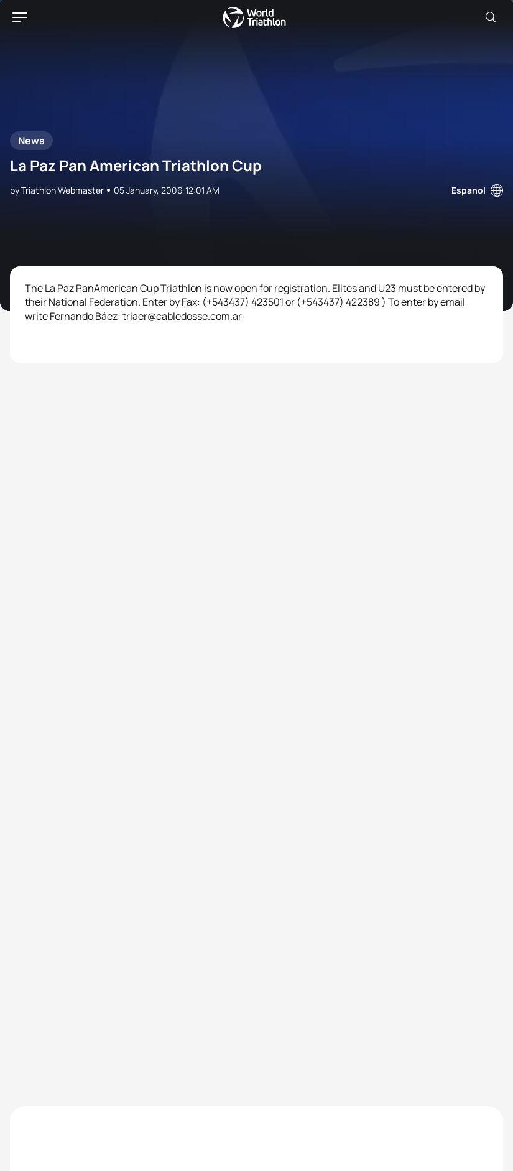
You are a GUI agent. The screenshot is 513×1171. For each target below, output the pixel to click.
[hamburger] (19, 17)
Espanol (468, 190)
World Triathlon (254, 17)
